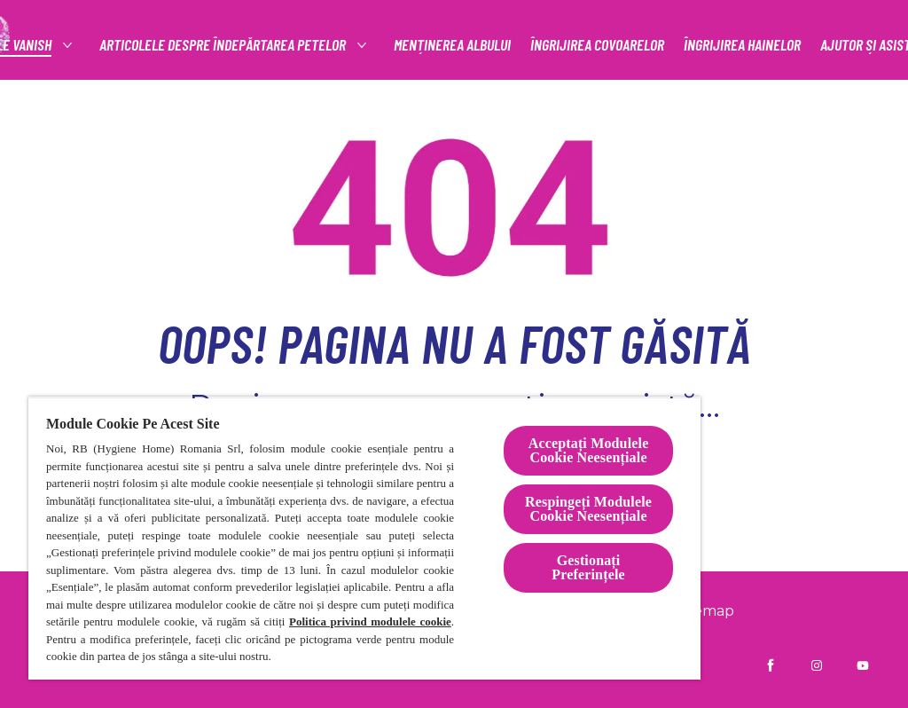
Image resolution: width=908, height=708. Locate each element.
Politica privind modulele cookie (370, 621)
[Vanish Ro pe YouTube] (863, 665)
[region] (364, 538)
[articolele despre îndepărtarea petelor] (223, 45)
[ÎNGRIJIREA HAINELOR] (742, 45)
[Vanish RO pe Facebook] (770, 665)
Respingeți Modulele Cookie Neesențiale (588, 508)
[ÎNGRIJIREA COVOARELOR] (597, 45)
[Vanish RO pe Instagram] (816, 665)
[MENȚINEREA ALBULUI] (452, 45)
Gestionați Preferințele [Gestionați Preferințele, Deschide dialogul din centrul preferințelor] (588, 567)
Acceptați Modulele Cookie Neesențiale (588, 450)
